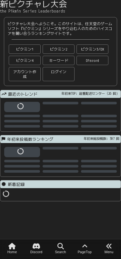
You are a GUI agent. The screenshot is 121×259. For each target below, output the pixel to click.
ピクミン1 (25, 49)
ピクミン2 (58, 49)
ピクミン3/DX (92, 49)
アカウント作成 (24, 74)
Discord (92, 60)
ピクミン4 (25, 60)
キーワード (58, 60)
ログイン (58, 71)
